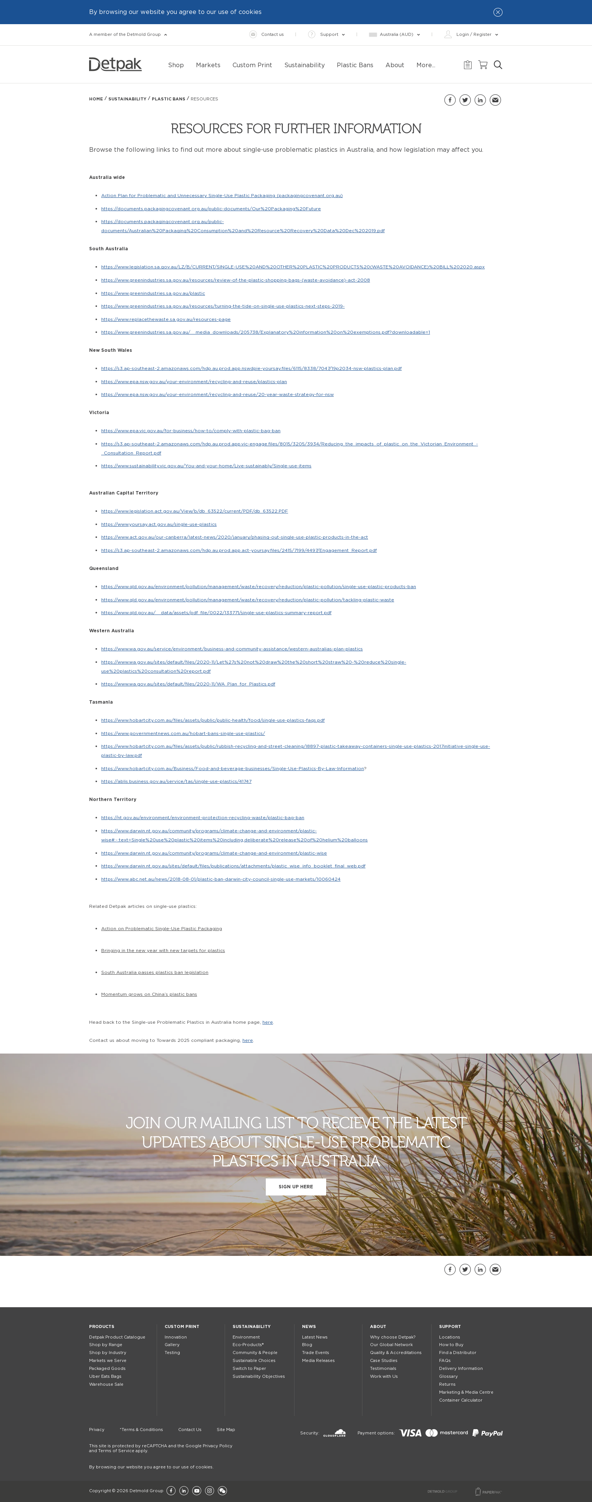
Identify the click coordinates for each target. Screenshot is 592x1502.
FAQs (445, 1361)
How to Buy (451, 1345)
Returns (447, 1384)
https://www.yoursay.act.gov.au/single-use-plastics (159, 524)
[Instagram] (209, 1491)
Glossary (448, 1376)
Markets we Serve (107, 1361)
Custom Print (182, 1327)
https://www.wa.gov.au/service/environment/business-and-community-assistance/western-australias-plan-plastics (232, 649)
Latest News (315, 1337)
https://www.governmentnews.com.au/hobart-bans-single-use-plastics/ (183, 733)
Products (101, 1327)
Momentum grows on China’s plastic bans (149, 994)
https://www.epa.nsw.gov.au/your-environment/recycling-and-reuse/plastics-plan (194, 381)
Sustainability (127, 99)
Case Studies (384, 1361)
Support (450, 1327)
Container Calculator (461, 1400)
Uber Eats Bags (105, 1376)
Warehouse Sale (106, 1384)
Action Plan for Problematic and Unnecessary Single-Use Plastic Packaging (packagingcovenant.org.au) (222, 195)
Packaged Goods (107, 1368)
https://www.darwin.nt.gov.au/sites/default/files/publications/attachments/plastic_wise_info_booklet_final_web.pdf (233, 866)
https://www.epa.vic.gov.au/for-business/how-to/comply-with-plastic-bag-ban (191, 430)
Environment (246, 1337)
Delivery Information (461, 1368)
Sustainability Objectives (259, 1376)
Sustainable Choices (254, 1361)
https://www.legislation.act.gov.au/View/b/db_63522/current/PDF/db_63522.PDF (194, 511)
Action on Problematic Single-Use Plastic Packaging (161, 928)
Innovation (176, 1337)
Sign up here (296, 1187)
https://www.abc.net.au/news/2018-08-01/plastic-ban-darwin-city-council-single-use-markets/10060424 (221, 879)
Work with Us (384, 1376)
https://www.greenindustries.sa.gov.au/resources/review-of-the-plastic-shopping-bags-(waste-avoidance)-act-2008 (235, 280)
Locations (449, 1337)
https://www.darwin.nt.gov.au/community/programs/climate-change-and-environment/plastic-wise (214, 853)
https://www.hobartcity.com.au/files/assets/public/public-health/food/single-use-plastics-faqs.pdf (213, 720)
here (267, 1022)
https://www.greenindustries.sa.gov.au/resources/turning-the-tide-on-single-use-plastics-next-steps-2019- (223, 306)
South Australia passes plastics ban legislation (154, 972)
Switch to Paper (249, 1368)
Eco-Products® (248, 1345)
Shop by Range (105, 1345)
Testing (172, 1353)
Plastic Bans (168, 99)
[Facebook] (171, 1491)
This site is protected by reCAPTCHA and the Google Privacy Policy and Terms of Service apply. (161, 1448)
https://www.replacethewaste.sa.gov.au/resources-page (166, 319)
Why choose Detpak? (392, 1337)
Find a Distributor (457, 1353)
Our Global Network (391, 1345)
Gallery (172, 1345)
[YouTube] (196, 1491)
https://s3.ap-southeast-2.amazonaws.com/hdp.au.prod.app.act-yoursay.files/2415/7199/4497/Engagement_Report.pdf (239, 550)
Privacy (97, 1430)
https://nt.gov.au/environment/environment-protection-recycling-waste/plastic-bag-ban (202, 817)
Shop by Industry (107, 1353)
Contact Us (190, 1430)
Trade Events (315, 1353)
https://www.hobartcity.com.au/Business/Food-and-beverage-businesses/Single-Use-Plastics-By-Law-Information (232, 768)
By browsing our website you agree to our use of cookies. (151, 1467)
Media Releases (318, 1361)
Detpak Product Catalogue (117, 1337)
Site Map (226, 1430)
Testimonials (383, 1368)
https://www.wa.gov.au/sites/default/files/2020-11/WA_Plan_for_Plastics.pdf (188, 684)
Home (96, 99)
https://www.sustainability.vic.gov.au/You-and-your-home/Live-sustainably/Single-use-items (206, 466)
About (378, 1327)
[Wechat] (222, 1491)
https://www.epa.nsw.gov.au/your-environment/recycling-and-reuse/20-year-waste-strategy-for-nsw (217, 394)
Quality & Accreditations (396, 1353)
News (309, 1327)
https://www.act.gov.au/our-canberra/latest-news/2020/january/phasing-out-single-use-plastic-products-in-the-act (234, 537)
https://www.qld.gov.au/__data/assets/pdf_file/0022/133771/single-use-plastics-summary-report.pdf (216, 612)
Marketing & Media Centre (466, 1392)
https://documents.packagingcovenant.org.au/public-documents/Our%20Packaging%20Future (211, 208)
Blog (307, 1345)
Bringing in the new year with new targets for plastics (163, 950)
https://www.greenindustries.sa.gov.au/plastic (153, 293)
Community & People (255, 1353)
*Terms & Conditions (141, 1430)
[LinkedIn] (183, 1491)
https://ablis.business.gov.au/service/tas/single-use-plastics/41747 (176, 781)
